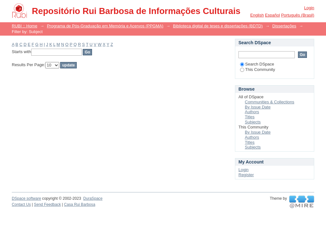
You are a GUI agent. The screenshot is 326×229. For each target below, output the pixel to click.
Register (246, 174)
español (272, 15)
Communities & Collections (269, 102)
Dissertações (284, 26)
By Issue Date (258, 107)
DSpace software (26, 198)
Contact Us (21, 204)
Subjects (253, 122)
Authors (252, 111)
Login (309, 7)
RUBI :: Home (24, 26)
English (257, 15)
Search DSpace (257, 64)
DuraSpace (92, 198)
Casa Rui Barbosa (79, 204)
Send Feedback (47, 204)
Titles (250, 116)
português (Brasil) (297, 15)
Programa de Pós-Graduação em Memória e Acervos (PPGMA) (105, 26)
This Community (257, 69)
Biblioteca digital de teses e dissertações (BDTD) (218, 26)
